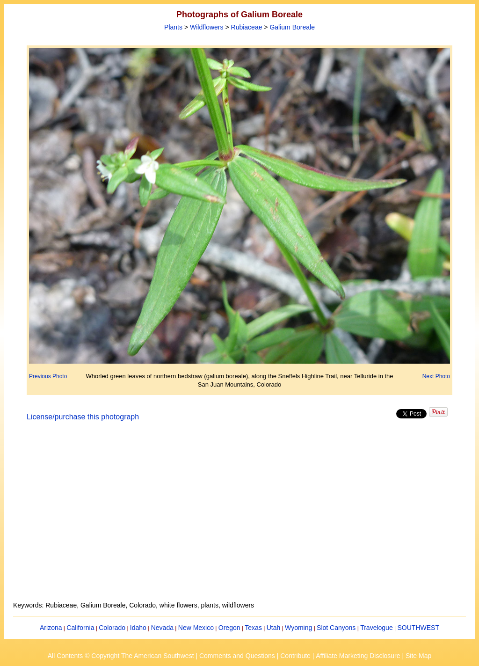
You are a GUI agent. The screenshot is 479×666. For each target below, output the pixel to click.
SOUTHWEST (418, 627)
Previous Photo (48, 376)
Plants (173, 27)
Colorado (112, 627)
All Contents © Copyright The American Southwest (121, 655)
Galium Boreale (292, 27)
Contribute (295, 655)
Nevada (162, 627)
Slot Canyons (336, 627)
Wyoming (298, 627)
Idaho (138, 627)
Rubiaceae (246, 27)
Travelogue (376, 627)
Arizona (51, 627)
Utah (274, 627)
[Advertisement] (239, 516)
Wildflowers (207, 27)
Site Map (418, 655)
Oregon (229, 627)
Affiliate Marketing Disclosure (358, 655)
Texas (253, 627)
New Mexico (196, 627)
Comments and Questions (237, 655)
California (80, 627)
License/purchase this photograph (83, 417)
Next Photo (436, 376)
